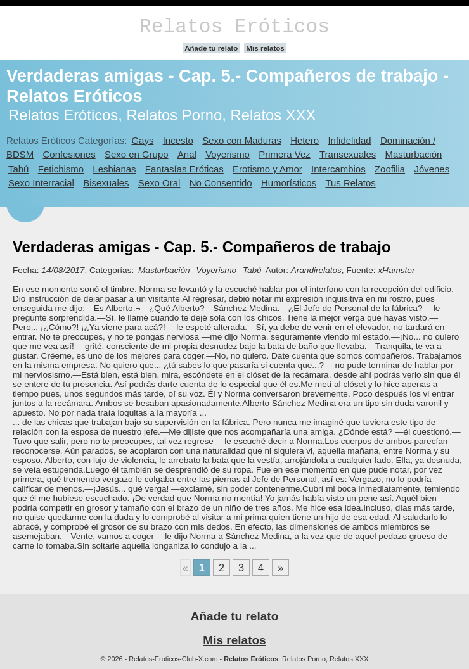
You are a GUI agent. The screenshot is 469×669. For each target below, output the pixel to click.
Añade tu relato (211, 48)
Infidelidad (349, 140)
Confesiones (69, 154)
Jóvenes (431, 168)
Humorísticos (288, 182)
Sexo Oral (159, 182)
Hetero (304, 140)
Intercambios (338, 168)
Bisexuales (106, 182)
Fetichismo (61, 168)
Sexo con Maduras (241, 140)
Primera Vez (284, 154)
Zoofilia (390, 168)
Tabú (18, 168)
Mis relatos (265, 48)
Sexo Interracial (41, 182)
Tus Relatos (350, 182)
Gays (142, 140)
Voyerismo (227, 154)
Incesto (178, 140)
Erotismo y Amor (267, 168)
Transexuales (347, 154)
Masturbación (413, 154)
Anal (186, 154)
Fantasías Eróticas (184, 168)
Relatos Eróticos (234, 27)
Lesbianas (114, 168)
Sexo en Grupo (137, 154)
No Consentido (221, 182)
